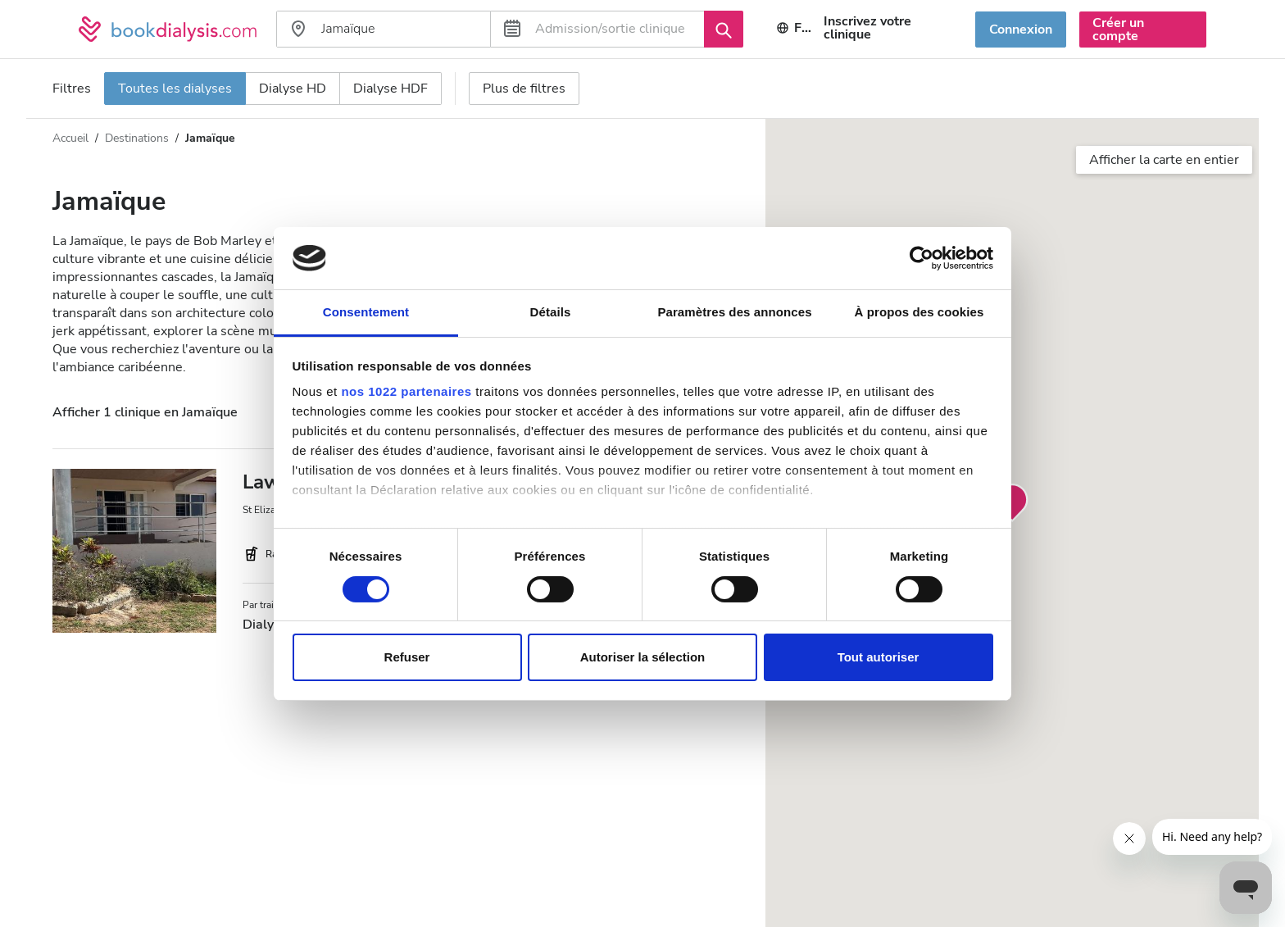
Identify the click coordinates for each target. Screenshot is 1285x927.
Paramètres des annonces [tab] (734, 312)
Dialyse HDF (390, 89)
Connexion (1020, 29)
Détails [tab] (550, 312)
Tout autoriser (878, 657)
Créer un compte (1118, 29)
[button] (1012, 503)
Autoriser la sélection (643, 657)
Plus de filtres (524, 89)
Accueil (70, 138)
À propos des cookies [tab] (919, 312)
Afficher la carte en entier (1164, 160)
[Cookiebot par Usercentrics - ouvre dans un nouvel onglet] (921, 258)
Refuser (407, 657)
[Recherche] (723, 29)
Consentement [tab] (366, 312)
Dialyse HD (292, 89)
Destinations (137, 138)
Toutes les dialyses (175, 89)
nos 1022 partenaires (406, 391)
